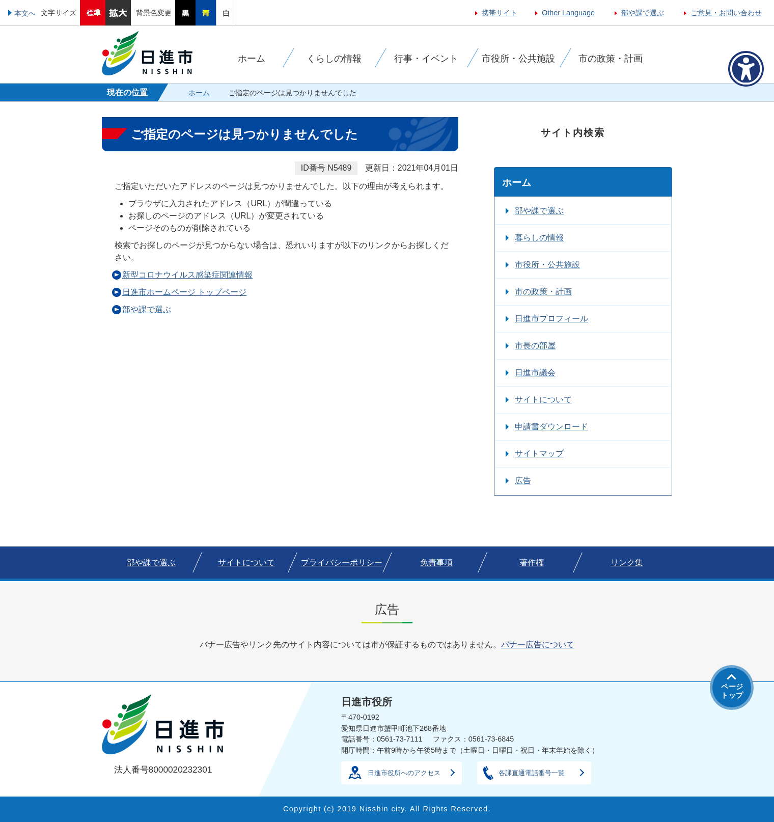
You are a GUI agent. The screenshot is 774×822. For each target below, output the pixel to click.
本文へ (25, 13)
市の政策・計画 (543, 291)
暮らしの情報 (539, 237)
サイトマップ (539, 453)
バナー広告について (537, 644)
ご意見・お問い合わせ (726, 13)
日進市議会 (535, 372)
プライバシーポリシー (341, 562)
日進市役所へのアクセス (404, 773)
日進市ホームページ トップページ (184, 292)
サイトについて (543, 399)
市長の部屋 (535, 345)
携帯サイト (499, 13)
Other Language (568, 13)
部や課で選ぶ (642, 13)
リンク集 (627, 562)
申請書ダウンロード (551, 426)
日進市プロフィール (551, 318)
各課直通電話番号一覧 (532, 773)
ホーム (199, 93)
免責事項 (436, 562)
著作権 (531, 562)
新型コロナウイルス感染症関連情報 (187, 274)
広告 (523, 480)
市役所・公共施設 (547, 264)
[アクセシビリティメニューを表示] (746, 69)
